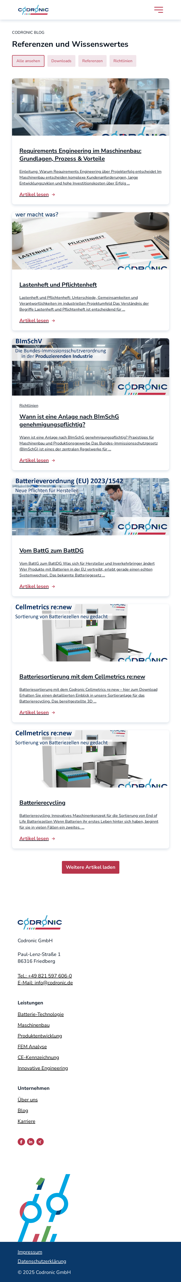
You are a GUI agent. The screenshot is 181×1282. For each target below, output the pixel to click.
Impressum (30, 1252)
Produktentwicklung (40, 1036)
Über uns (28, 1099)
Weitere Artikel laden (90, 867)
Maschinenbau (34, 1025)
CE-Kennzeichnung (38, 1057)
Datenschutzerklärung (42, 1261)
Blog (23, 1110)
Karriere (26, 1121)
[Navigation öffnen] (158, 10)
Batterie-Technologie (41, 1014)
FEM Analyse (32, 1046)
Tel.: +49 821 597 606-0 (45, 976)
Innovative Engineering (43, 1068)
